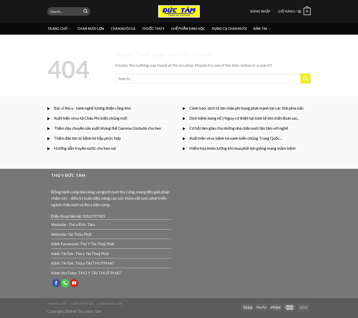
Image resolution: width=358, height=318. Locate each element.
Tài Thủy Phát (80, 234)
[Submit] (85, 11)
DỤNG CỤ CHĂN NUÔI (229, 29)
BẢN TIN (262, 28)
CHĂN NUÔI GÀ (123, 29)
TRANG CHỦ (59, 28)
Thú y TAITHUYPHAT (95, 263)
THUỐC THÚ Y (153, 29)
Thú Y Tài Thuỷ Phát (97, 243)
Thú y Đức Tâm (81, 224)
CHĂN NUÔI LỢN (90, 29)
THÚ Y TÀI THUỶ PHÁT (99, 272)
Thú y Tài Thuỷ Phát (92, 253)
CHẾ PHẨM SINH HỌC (188, 29)
